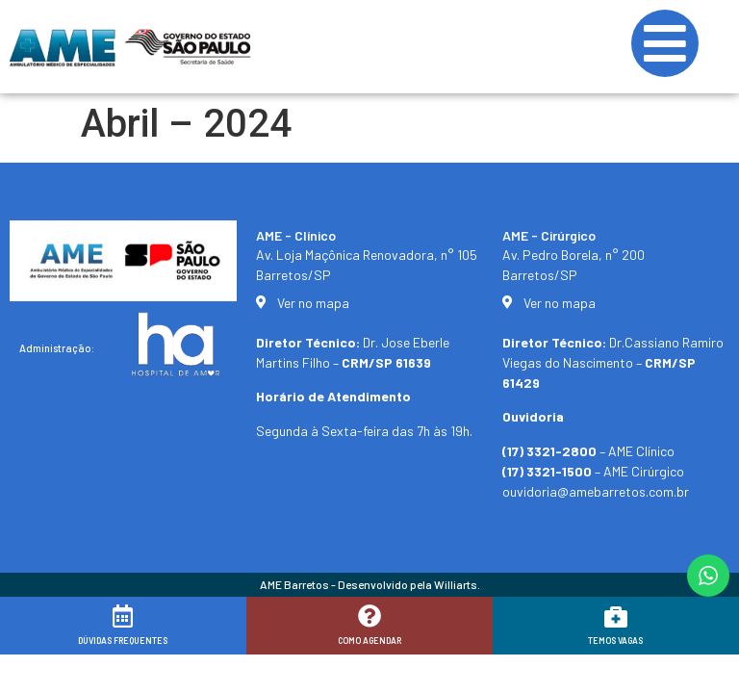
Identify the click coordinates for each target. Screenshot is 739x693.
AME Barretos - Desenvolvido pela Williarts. (370, 584)
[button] (698, 666)
